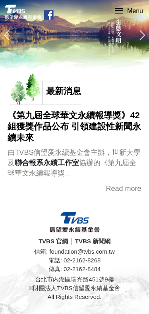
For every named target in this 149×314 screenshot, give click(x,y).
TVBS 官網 (53, 241)
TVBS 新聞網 (92, 241)
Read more (123, 189)
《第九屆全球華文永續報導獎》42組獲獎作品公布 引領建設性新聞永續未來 (74, 126)
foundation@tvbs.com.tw (81, 251)
